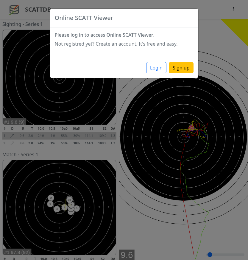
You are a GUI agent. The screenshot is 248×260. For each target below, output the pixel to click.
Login (156, 67)
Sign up (181, 67)
